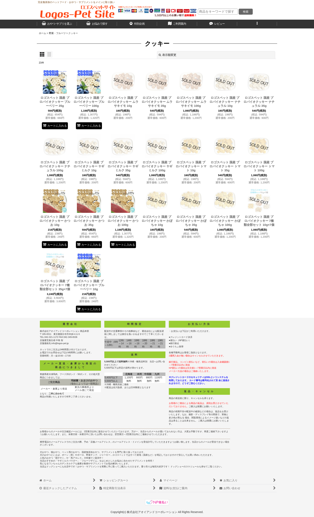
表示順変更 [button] (167, 55)
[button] (257, 24)
